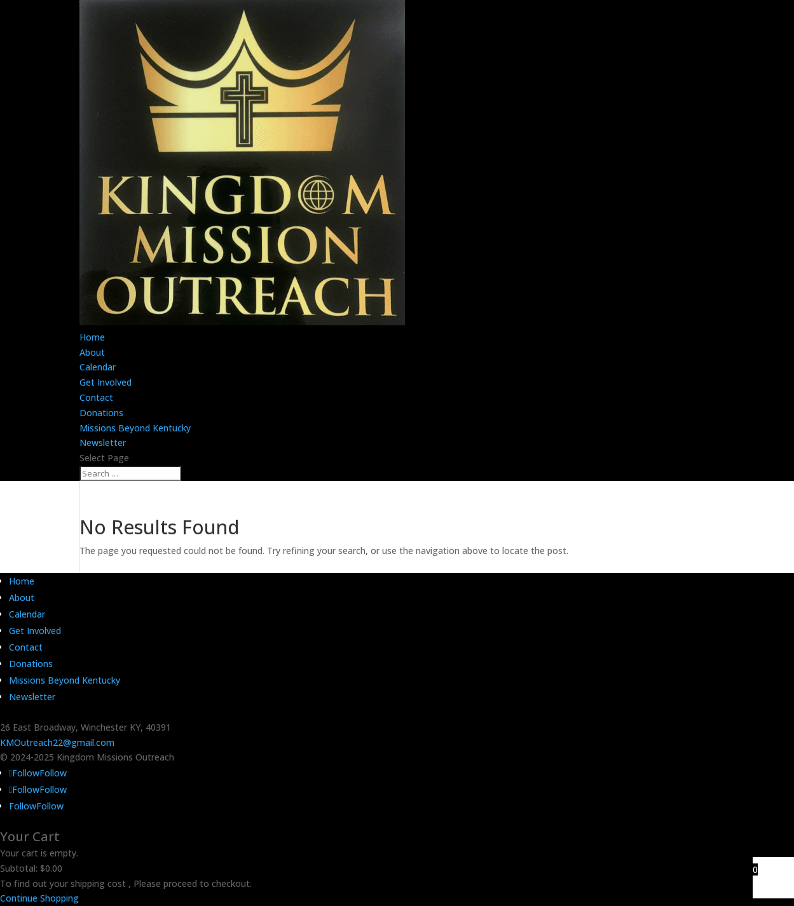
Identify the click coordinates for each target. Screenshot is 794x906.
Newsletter (102, 442)
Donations (101, 413)
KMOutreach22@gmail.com (57, 742)
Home (92, 337)
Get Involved (105, 382)
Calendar (97, 367)
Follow (53, 773)
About (92, 352)
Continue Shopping (39, 898)
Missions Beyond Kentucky (135, 428)
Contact (96, 397)
